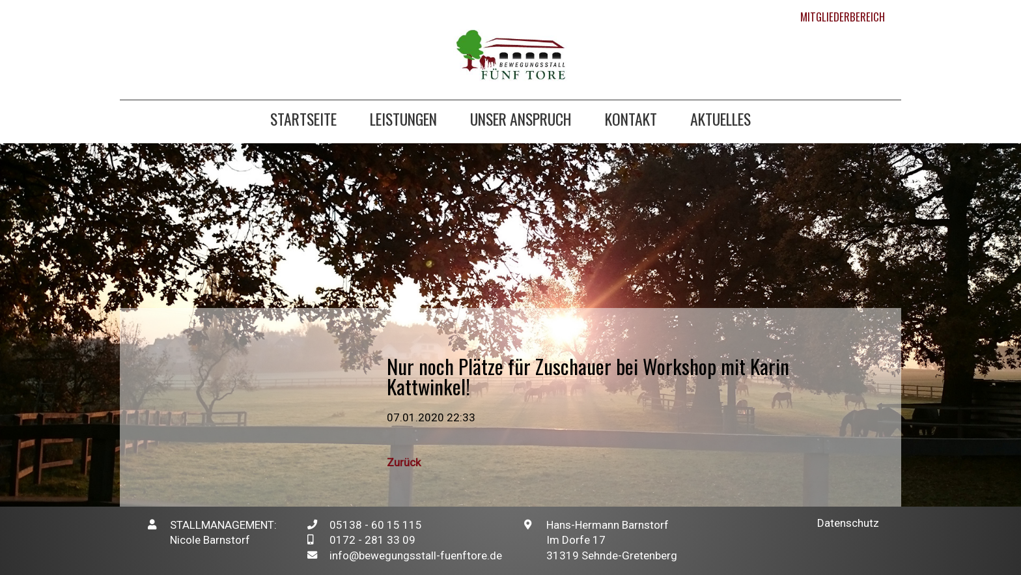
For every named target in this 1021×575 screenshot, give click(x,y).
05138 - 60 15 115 (375, 524)
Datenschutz (848, 522)
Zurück (404, 462)
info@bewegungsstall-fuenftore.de (415, 555)
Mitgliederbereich (842, 16)
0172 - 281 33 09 (372, 539)
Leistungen (403, 120)
